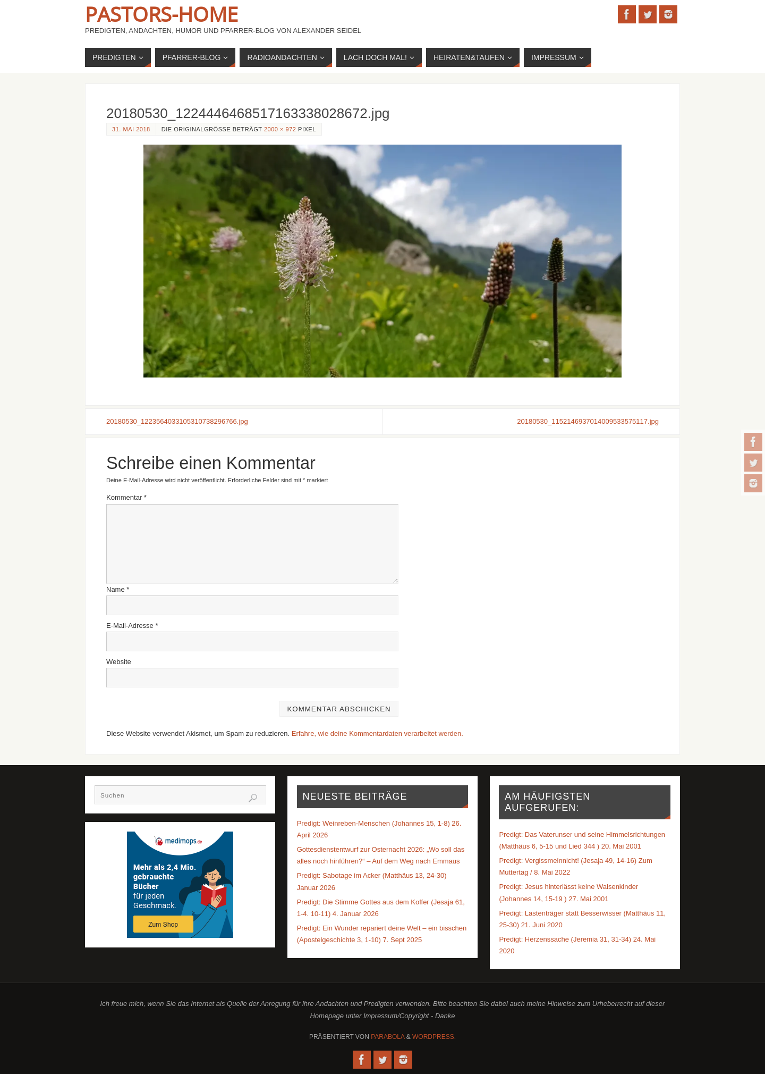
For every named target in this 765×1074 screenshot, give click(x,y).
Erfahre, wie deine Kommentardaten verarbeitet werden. (377, 733)
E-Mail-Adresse (132, 626)
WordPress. (434, 1037)
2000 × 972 (280, 129)
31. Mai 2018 (131, 129)
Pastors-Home (161, 13)
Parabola (387, 1037)
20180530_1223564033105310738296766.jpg (177, 421)
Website (118, 662)
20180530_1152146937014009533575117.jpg (588, 421)
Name (117, 589)
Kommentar (126, 497)
